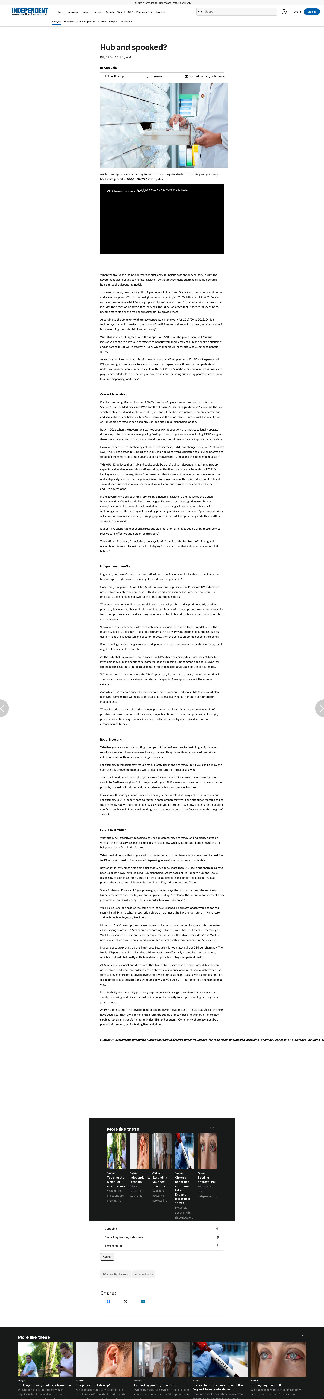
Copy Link (162, 1228)
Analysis (111, 1173)
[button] (213, 1128)
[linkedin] (143, 1302)
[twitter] (126, 1302)
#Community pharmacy (115, 1274)
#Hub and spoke (144, 1274)
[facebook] (108, 1302)
